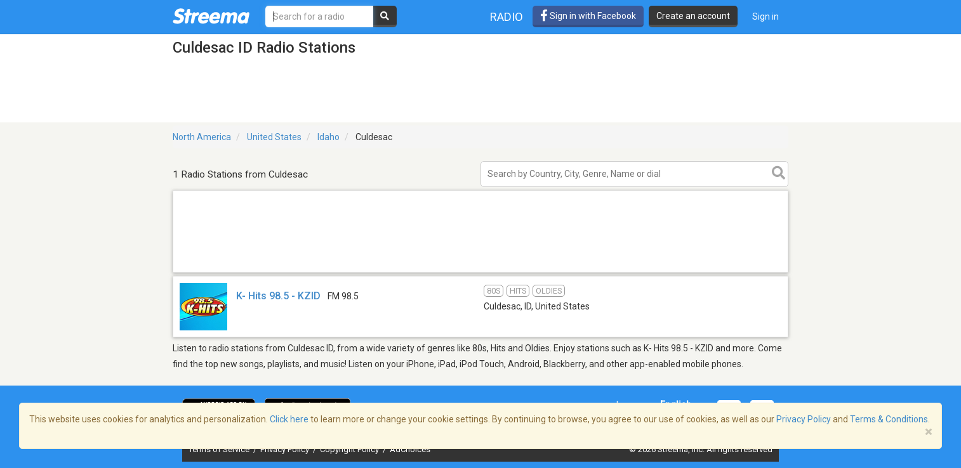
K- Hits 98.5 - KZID (278, 296)
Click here (289, 419)
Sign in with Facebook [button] (588, 16)
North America (202, 137)
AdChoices (410, 449)
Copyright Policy (350, 449)
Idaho (328, 137)
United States (274, 137)
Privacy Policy (285, 449)
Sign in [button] (765, 16)
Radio (506, 16)
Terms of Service (220, 449)
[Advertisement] (480, 271)
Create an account (693, 16)
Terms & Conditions (889, 419)
